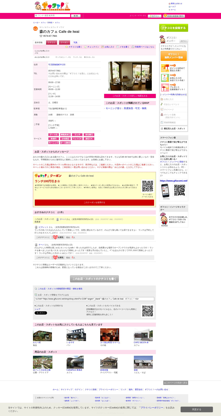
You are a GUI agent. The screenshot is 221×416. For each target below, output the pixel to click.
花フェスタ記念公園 (41, 370)
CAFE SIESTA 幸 (141, 342)
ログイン (155, 16)
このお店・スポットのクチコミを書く (94, 278)
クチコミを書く (75, 47)
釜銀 (136, 370)
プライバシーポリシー (108, 389)
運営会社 (139, 389)
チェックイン (93, 47)
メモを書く (124, 47)
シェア (37, 309)
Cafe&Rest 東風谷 (74, 370)
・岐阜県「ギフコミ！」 (133, 401)
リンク (123, 389)
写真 (75, 42)
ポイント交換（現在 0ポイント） (172, 116)
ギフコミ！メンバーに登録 (171, 162)
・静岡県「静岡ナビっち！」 (134, 398)
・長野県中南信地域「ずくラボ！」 (168, 401)
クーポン (64, 42)
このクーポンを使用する (94, 202)
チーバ (63, 219)
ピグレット (43, 227)
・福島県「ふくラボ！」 (72, 401)
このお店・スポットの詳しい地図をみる (130, 96)
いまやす (70, 342)
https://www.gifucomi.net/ (174, 180)
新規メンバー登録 (174, 16)
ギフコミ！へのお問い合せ (156, 389)
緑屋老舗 (104, 370)
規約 (131, 389)
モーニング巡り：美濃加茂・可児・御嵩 (126, 108)
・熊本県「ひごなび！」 (102, 398)
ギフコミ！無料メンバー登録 (174, 56)
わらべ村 (37, 342)
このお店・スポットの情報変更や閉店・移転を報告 (60, 289)
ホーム (173, 10)
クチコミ (51, 42)
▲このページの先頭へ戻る (175, 383)
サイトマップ (66, 389)
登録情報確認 (170, 122)
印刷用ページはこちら (144, 47)
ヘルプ (173, 6)
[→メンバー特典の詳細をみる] (173, 94)
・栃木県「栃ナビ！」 (71, 398)
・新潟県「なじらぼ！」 (102, 401)
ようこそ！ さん (138, 15)
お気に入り (109, 47)
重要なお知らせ (176, 3)
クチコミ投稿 (91, 389)
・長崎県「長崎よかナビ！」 (165, 398)
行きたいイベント (171, 104)
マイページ (169, 109)
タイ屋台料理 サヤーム (110, 342)
